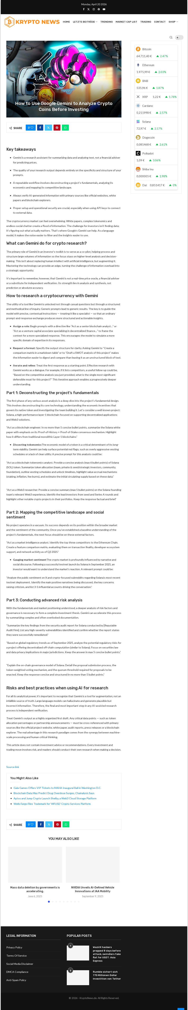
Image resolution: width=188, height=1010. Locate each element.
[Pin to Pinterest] (57, 128)
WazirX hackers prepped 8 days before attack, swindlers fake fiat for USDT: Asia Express (107, 954)
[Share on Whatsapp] (65, 128)
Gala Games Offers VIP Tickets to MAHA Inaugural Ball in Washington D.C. (57, 787)
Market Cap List (126, 21)
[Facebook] (83, 9)
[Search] (171, 37)
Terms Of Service (16, 955)
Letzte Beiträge (84, 21)
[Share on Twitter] (48, 128)
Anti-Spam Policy (16, 980)
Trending (106, 21)
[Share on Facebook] (40, 128)
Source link (12, 767)
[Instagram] (94, 9)
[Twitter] (88, 9)
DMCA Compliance (17, 971)
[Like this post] (32, 128)
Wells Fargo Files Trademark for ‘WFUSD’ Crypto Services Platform (52, 803)
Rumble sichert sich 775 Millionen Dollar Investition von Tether (107, 975)
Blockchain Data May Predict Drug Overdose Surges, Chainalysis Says (54, 793)
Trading (145, 21)
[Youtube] (104, 9)
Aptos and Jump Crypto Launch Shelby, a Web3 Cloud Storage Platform (55, 798)
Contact (160, 21)
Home (66, 21)
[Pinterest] (99, 9)
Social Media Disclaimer (19, 963)
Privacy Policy (14, 947)
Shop (172, 21)
